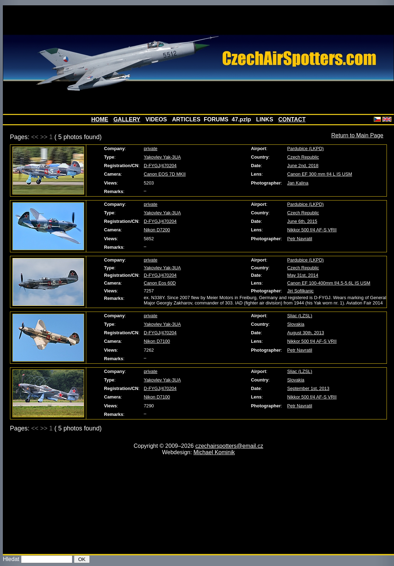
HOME (99, 119)
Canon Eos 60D (160, 283)
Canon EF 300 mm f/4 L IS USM (319, 174)
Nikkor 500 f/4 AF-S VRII (311, 229)
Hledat (11, 559)
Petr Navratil (299, 238)
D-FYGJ (152, 165)
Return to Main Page (357, 135)
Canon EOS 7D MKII (165, 174)
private (150, 148)
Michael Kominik (214, 452)
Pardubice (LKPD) (305, 148)
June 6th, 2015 (302, 221)
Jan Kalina (297, 183)
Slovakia (295, 324)
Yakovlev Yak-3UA (162, 157)
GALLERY (126, 119)
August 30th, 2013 (305, 332)
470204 (169, 165)
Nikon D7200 (157, 229)
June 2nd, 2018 (302, 165)
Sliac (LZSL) (299, 315)
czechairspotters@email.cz (229, 446)
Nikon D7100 (157, 341)
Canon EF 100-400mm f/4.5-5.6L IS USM (328, 283)
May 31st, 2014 (302, 275)
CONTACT (292, 119)
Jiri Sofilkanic (300, 290)
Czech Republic (303, 157)
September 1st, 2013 (308, 388)
